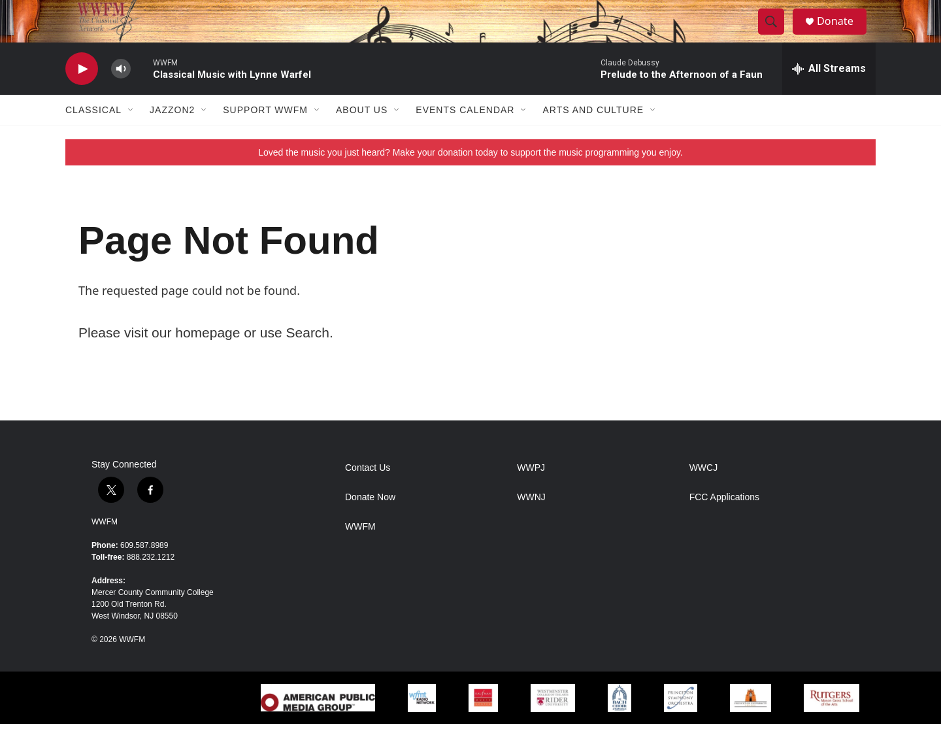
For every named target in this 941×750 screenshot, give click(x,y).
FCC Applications (724, 523)
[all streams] (829, 95)
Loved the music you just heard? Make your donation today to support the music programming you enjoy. (470, 178)
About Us (362, 136)
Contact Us (367, 494)
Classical (93, 136)
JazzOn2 (172, 136)
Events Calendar (465, 136)
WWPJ (531, 494)
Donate (842, 34)
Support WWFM (265, 136)
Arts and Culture (593, 136)
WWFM (104, 548)
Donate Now (370, 523)
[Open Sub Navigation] (131, 136)
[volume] (121, 95)
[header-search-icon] (776, 35)
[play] (81, 95)
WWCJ (703, 494)
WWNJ (531, 523)
